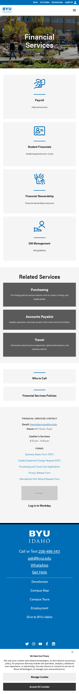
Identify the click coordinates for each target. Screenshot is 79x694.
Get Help (39, 572)
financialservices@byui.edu (43, 424)
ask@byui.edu (39, 558)
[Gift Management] (39, 226)
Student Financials (39, 147)
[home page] (7, 10)
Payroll (39, 100)
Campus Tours (39, 599)
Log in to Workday (39, 505)
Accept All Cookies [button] (39, 686)
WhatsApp (39, 565)
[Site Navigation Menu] (74, 10)
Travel (39, 339)
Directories (57, 2)
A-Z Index (44, 2)
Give (35, 2)
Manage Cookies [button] (39, 677)
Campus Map (39, 590)
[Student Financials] (39, 130)
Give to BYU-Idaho (39, 617)
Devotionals (39, 581)
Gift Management (39, 243)
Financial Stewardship (39, 196)
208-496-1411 (49, 551)
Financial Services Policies (39, 395)
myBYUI (70, 2)
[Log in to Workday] (39, 493)
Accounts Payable (39, 316)
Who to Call (39, 378)
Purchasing (39, 289)
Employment (39, 608)
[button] (72, 652)
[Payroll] (39, 84)
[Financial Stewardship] (39, 179)
